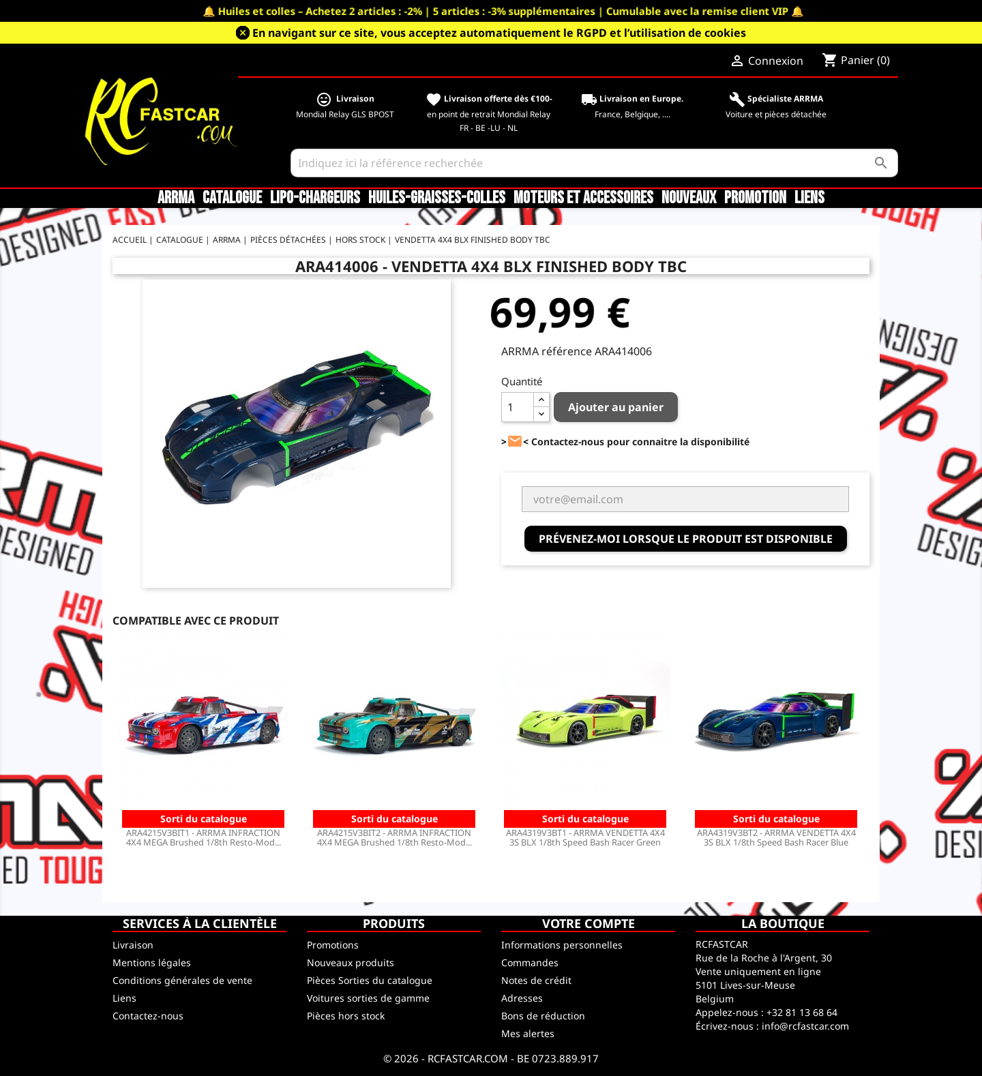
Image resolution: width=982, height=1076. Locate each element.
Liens (809, 198)
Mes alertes (527, 1033)
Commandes (530, 962)
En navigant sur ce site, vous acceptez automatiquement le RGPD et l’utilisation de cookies (499, 32)
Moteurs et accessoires (583, 198)
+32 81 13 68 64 (802, 1012)
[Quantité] (517, 407)
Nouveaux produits (350, 962)
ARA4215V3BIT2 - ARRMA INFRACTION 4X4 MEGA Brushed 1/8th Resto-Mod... (394, 837)
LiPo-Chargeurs (315, 198)
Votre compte (588, 923)
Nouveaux (688, 198)
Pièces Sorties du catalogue (369, 980)
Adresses (522, 997)
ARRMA (176, 198)
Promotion (755, 198)
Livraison (133, 944)
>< (515, 441)
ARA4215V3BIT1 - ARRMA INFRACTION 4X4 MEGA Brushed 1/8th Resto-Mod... (203, 837)
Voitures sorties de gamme (368, 997)
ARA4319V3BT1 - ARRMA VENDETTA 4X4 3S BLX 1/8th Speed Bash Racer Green (585, 837)
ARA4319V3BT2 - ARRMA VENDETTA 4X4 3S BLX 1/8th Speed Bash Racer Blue (776, 837)
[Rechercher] (594, 163)
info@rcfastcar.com (805, 1025)
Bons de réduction (543, 1015)
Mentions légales (152, 962)
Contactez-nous (148, 1015)
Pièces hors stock (346, 1015)
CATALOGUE (232, 198)
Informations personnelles (562, 944)
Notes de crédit (536, 980)
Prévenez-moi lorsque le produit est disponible (686, 538)
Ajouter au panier (616, 407)
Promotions (333, 944)
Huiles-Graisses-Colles (436, 198)
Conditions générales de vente (182, 980)
